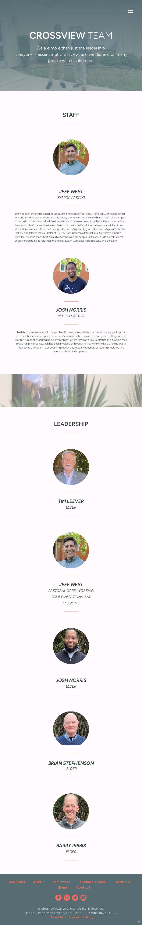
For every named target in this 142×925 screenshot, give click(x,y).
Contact (83, 887)
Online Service (92, 882)
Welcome (17, 882)
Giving (63, 887)
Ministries (61, 882)
